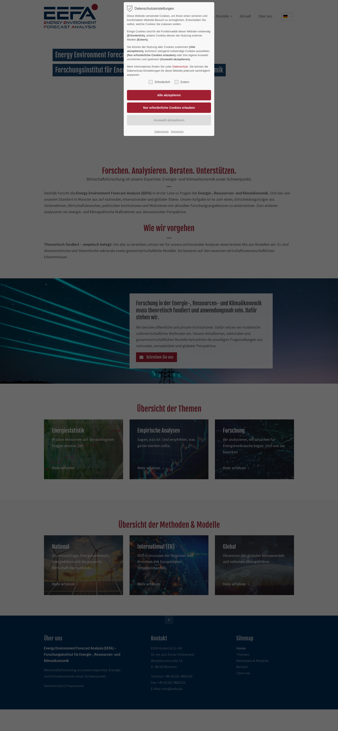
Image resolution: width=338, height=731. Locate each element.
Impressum (177, 131)
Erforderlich (159, 82)
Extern (182, 82)
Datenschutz (180, 66)
